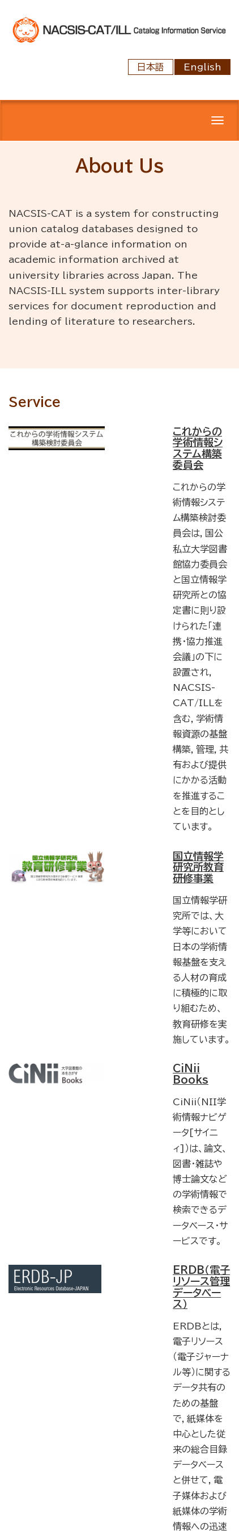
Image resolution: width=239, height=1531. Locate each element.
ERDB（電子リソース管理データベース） (201, 1286)
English (202, 67)
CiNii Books (190, 1074)
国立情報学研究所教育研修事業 (198, 867)
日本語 (150, 67)
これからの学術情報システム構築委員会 (198, 448)
